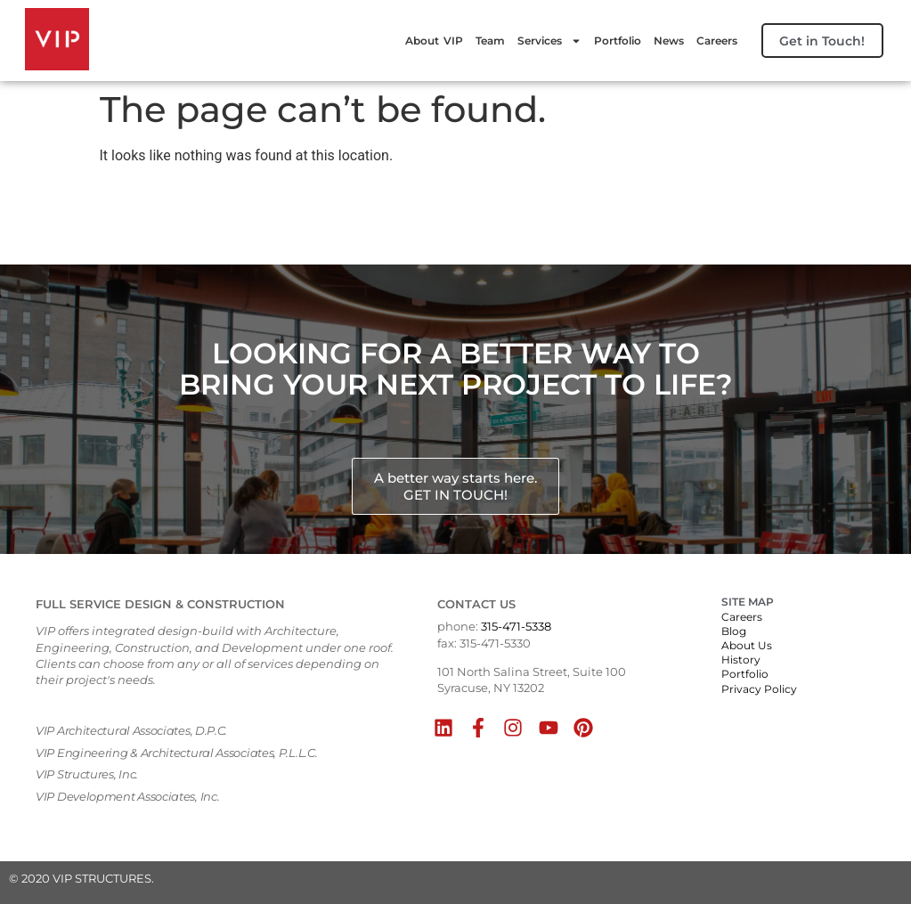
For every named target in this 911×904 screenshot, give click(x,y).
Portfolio (606, 40)
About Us (746, 645)
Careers (705, 40)
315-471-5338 (516, 626)
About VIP (422, 40)
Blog (733, 631)
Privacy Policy (759, 689)
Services (538, 41)
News (657, 40)
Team (478, 40)
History (741, 659)
